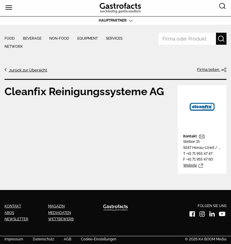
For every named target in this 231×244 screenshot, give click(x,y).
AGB (67, 239)
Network (14, 47)
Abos (9, 213)
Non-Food (59, 39)
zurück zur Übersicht (27, 70)
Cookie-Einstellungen (98, 239)
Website (190, 165)
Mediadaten (59, 213)
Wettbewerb (61, 219)
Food (10, 39)
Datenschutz (43, 239)
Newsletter (16, 219)
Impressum (14, 239)
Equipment (87, 39)
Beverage (32, 39)
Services (114, 39)
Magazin (56, 206)
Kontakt (190, 136)
